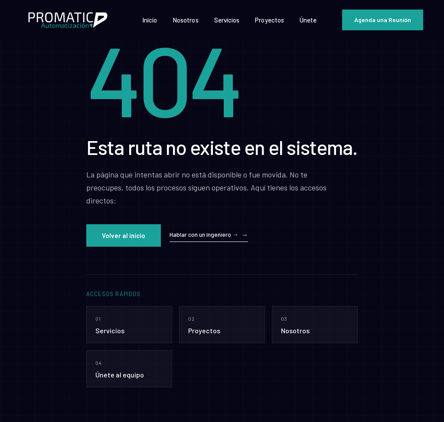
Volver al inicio (123, 235)
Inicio (149, 20)
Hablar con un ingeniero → (204, 234)
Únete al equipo (129, 368)
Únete (308, 20)
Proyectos (269, 20)
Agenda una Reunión (382, 19)
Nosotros (186, 20)
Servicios (227, 20)
